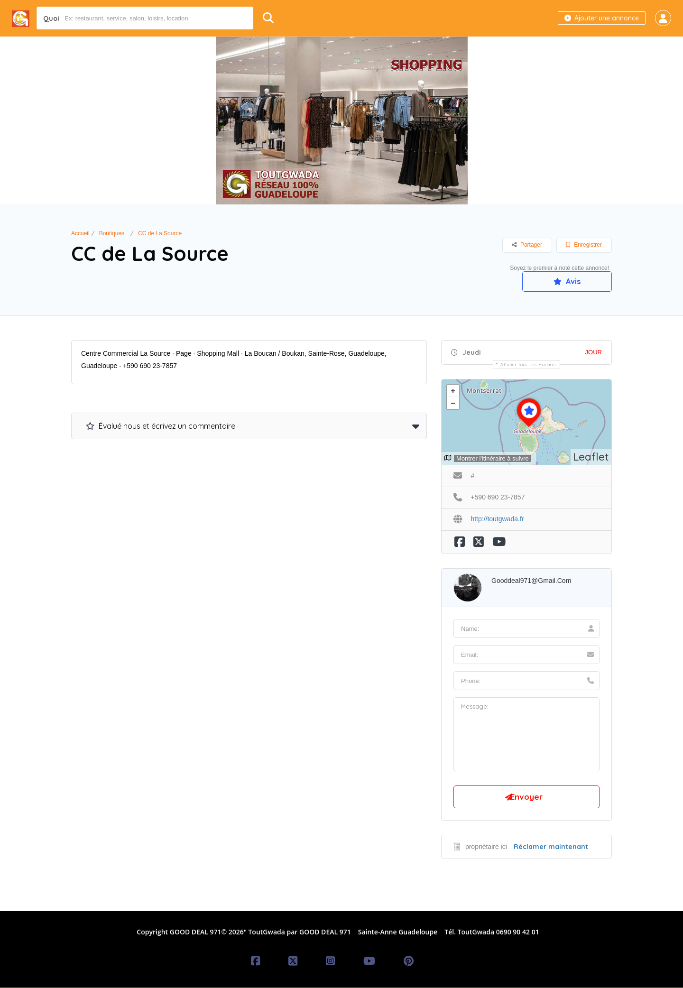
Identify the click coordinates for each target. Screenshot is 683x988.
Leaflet (591, 456)
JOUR (593, 352)
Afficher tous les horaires (528, 364)
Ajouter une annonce (601, 18)
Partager (527, 244)
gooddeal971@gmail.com (531, 580)
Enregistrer (584, 244)
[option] (341, 120)
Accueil (80, 233)
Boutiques (111, 233)
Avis (567, 281)
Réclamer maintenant (551, 847)
